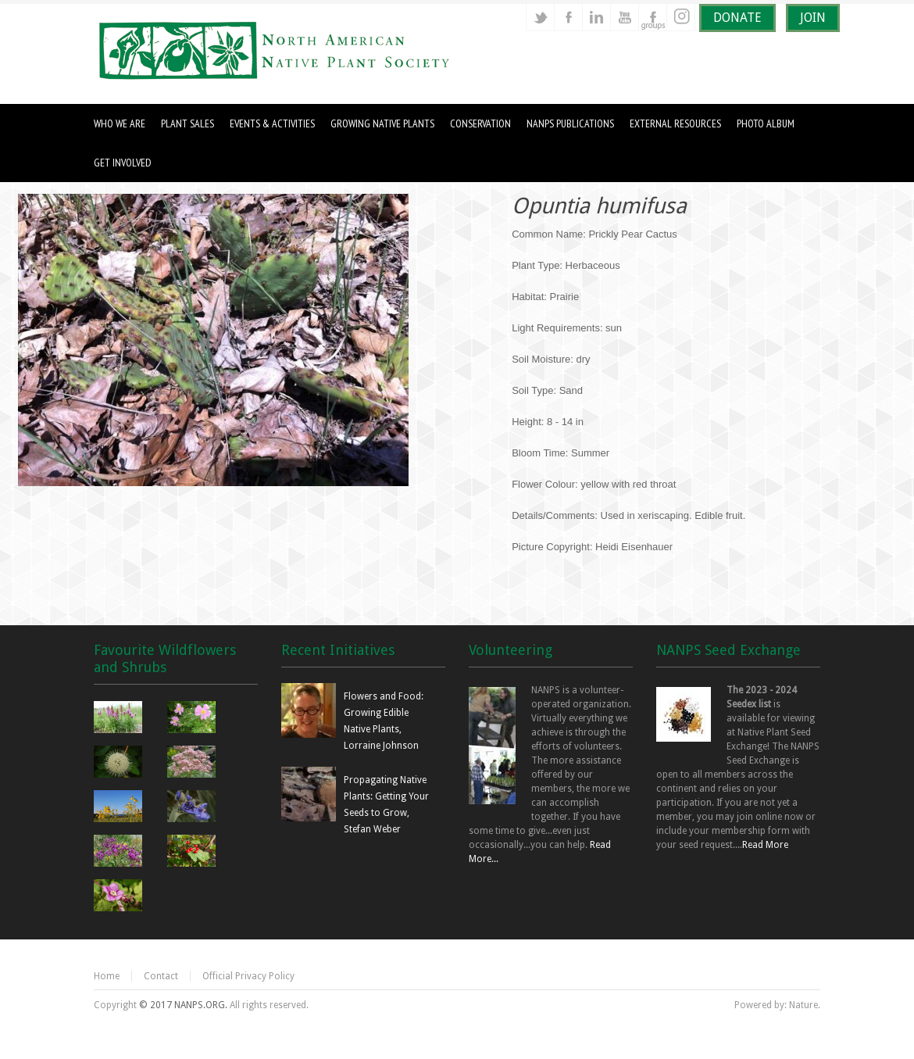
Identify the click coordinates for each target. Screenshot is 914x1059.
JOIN (813, 17)
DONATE (737, 17)
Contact (161, 976)
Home (107, 976)
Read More (765, 844)
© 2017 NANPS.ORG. (183, 1005)
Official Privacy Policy (248, 976)
